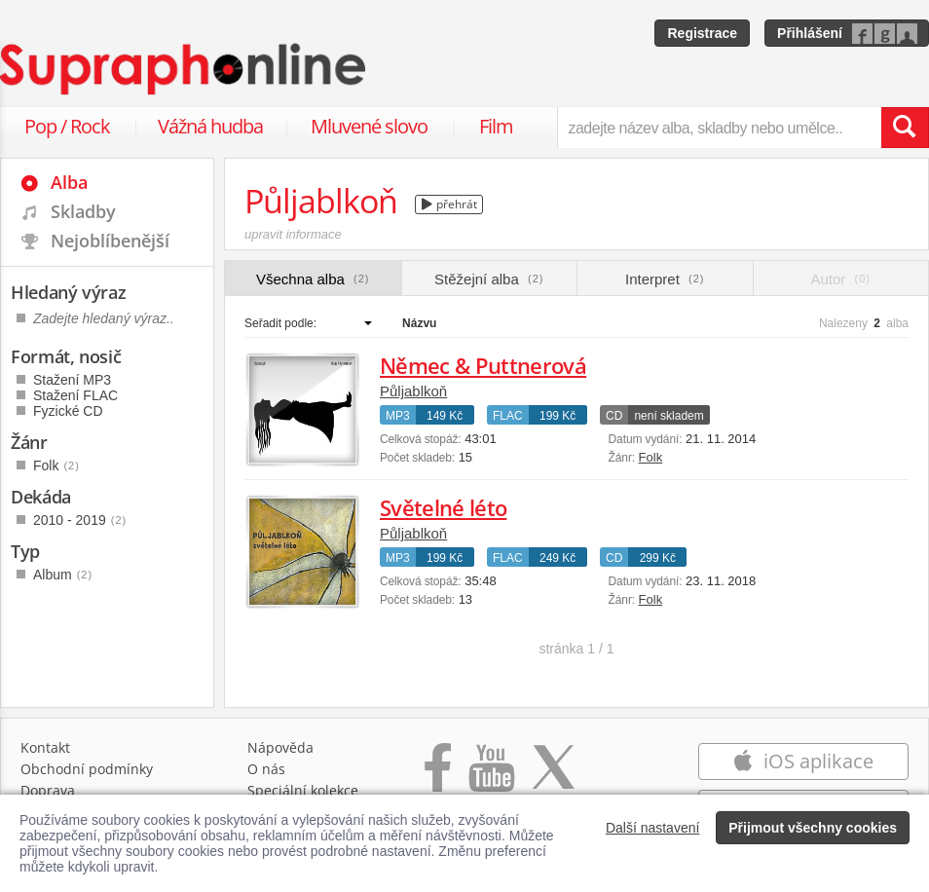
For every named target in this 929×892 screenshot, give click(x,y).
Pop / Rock (67, 126)
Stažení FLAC (75, 395)
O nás (266, 769)
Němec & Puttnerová (483, 365)
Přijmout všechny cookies (812, 828)
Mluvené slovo (369, 126)
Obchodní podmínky (86, 769)
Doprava (47, 790)
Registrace (702, 33)
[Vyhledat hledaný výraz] (904, 127)
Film (496, 126)
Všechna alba (313, 279)
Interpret (664, 279)
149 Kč (445, 416)
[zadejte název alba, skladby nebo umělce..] (719, 127)
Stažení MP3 (72, 380)
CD (614, 416)
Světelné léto (443, 507)
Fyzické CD (68, 411)
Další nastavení (653, 828)
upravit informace (293, 234)
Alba (69, 182)
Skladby (83, 211)
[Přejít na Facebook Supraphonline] (438, 777)
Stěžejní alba (488, 279)
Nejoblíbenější (110, 240)
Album (63, 574)
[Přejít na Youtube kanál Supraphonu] (490, 777)
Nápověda (280, 747)
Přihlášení (809, 33)
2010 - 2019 (80, 520)
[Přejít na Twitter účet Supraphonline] (553, 777)
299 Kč (658, 558)
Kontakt (45, 747)
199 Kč (557, 416)
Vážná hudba (210, 126)
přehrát (449, 204)
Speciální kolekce (302, 790)
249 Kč (557, 558)
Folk (651, 457)
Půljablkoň (413, 391)
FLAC (508, 416)
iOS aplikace (802, 761)
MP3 (398, 416)
